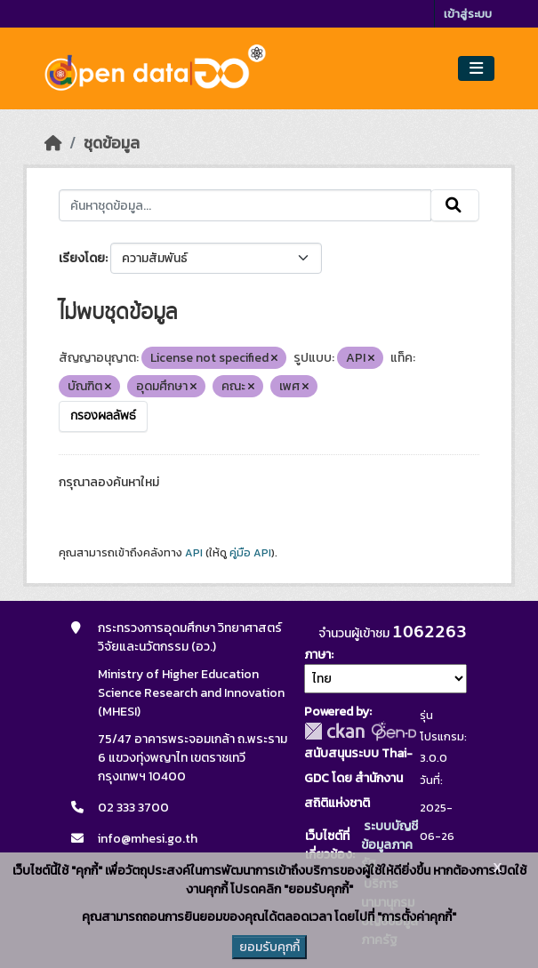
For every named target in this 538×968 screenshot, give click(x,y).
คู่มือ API (250, 553)
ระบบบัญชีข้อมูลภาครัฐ (389, 845)
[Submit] (454, 205)
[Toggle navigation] (476, 69)
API (194, 553)
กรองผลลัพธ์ (103, 416)
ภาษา (317, 654)
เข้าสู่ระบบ (468, 13)
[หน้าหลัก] (53, 143)
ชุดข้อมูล (112, 143)
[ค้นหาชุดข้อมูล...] (245, 205)
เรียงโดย (82, 258)
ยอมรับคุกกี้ (269, 947)
